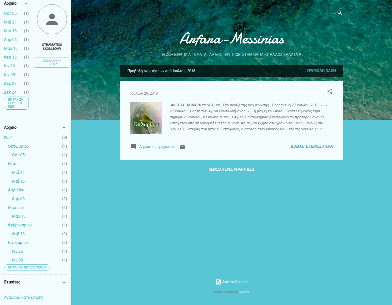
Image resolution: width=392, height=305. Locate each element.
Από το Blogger (231, 282)
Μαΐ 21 (10, 22)
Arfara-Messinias (231, 38)
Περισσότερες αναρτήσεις (231, 169)
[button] (330, 92)
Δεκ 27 (10, 83)
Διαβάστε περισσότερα (312, 146)
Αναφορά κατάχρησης (24, 297)
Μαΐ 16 (10, 31)
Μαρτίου (16, 207)
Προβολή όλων (321, 71)
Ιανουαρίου (18, 242)
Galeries (244, 291)
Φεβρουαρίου (20, 225)
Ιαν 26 (9, 66)
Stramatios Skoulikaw (52, 47)
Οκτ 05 (10, 13)
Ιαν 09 (9, 74)
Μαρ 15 (11, 48)
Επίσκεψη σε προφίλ (51, 62)
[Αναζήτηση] (340, 13)
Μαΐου (14, 163)
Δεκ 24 (10, 92)
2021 (8, 137)
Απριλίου (16, 190)
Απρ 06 (10, 39)
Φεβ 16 (10, 57)
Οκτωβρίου (18, 146)
